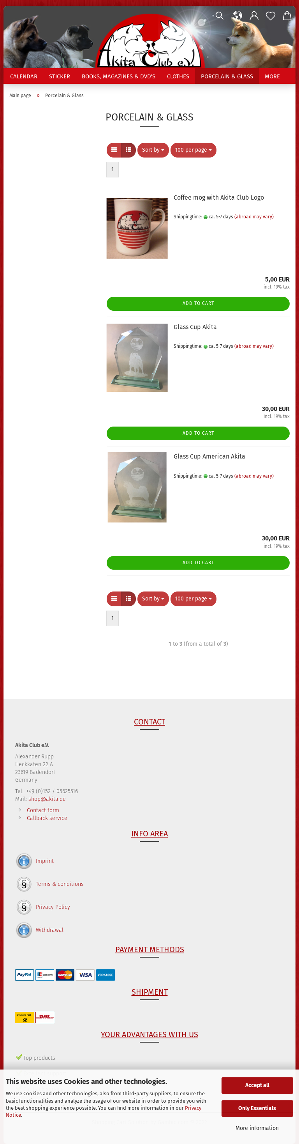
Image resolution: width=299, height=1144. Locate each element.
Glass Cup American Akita (209, 456)
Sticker (59, 76)
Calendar (23, 76)
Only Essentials (257, 1108)
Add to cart (198, 303)
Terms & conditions (60, 884)
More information (257, 1128)
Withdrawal (49, 930)
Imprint (45, 861)
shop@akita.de (47, 799)
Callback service (47, 818)
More (272, 76)
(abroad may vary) (254, 217)
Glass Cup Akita (195, 327)
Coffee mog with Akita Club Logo (219, 197)
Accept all (257, 1085)
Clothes (178, 76)
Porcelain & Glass (227, 76)
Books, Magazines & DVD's (118, 76)
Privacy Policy (53, 907)
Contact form (43, 810)
